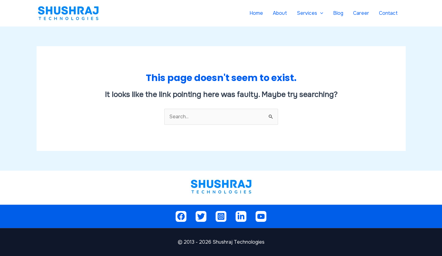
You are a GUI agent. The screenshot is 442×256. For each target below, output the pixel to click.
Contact (388, 13)
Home (256, 13)
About (280, 13)
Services (310, 13)
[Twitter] (201, 216)
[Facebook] (181, 216)
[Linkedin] (241, 216)
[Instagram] (221, 216)
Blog (338, 13)
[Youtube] (261, 216)
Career (361, 13)
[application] (320, 13)
